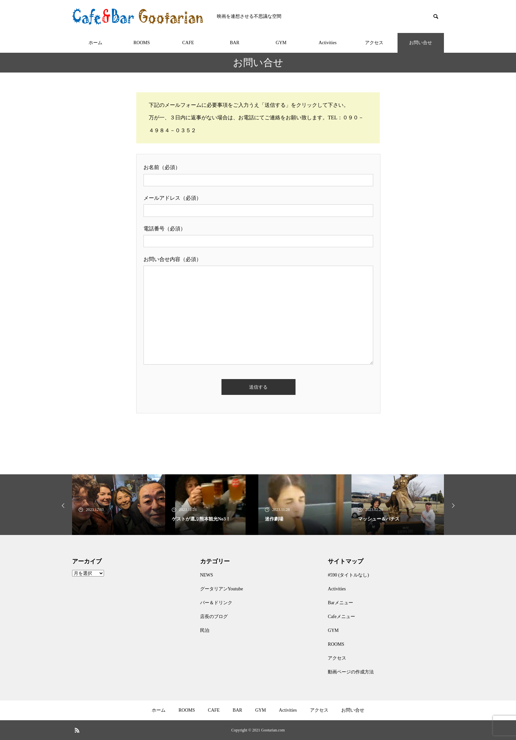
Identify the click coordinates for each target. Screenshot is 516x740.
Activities (327, 42)
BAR (234, 42)
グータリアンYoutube (221, 588)
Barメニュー (340, 602)
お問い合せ (420, 42)
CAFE (188, 42)
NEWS (206, 575)
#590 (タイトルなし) (348, 575)
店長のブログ (214, 616)
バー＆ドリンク (216, 602)
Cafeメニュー (341, 616)
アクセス (374, 42)
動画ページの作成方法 (351, 671)
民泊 (204, 630)
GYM (281, 42)
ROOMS (141, 42)
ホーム (95, 42)
